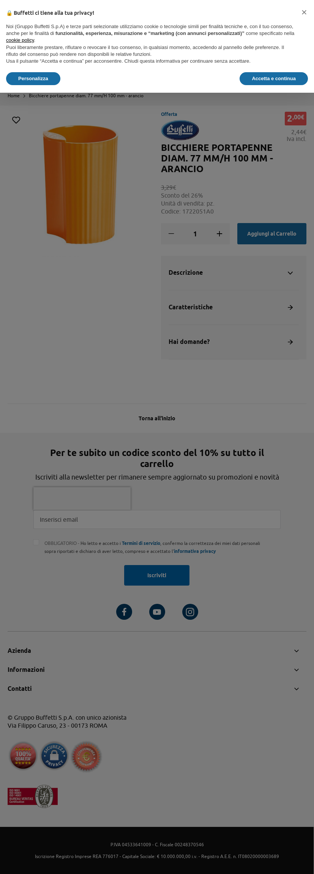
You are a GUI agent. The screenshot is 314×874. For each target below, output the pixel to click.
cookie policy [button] (20, 40)
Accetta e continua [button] (274, 78)
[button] (304, 12)
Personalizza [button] (33, 78)
